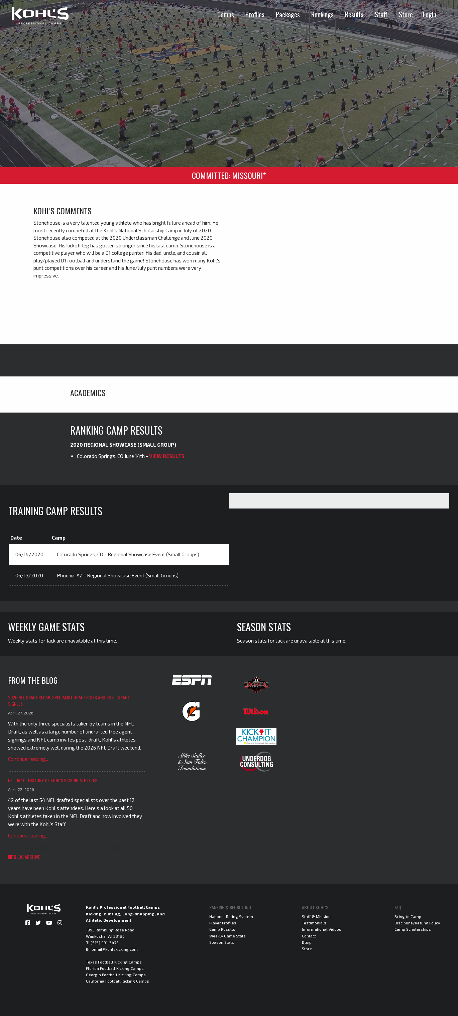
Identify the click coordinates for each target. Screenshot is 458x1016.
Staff (381, 14)
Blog (306, 942)
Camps (225, 14)
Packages (288, 14)
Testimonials (314, 922)
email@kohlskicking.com (115, 949)
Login (429, 14)
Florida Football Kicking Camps (115, 968)
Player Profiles (222, 922)
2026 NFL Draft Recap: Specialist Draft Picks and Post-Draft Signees (68, 700)
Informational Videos (321, 929)
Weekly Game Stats (227, 935)
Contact (309, 935)
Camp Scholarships (412, 929)
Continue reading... (28, 759)
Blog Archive (24, 856)
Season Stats (221, 942)
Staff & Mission (316, 916)
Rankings (322, 14)
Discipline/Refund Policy (417, 922)
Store (406, 14)
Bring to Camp (407, 916)
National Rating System (231, 916)
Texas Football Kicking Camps (114, 961)
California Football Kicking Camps (117, 981)
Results (354, 14)
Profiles (254, 14)
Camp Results (222, 929)
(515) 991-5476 (105, 942)
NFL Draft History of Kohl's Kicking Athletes (52, 780)
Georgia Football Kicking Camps (116, 974)
